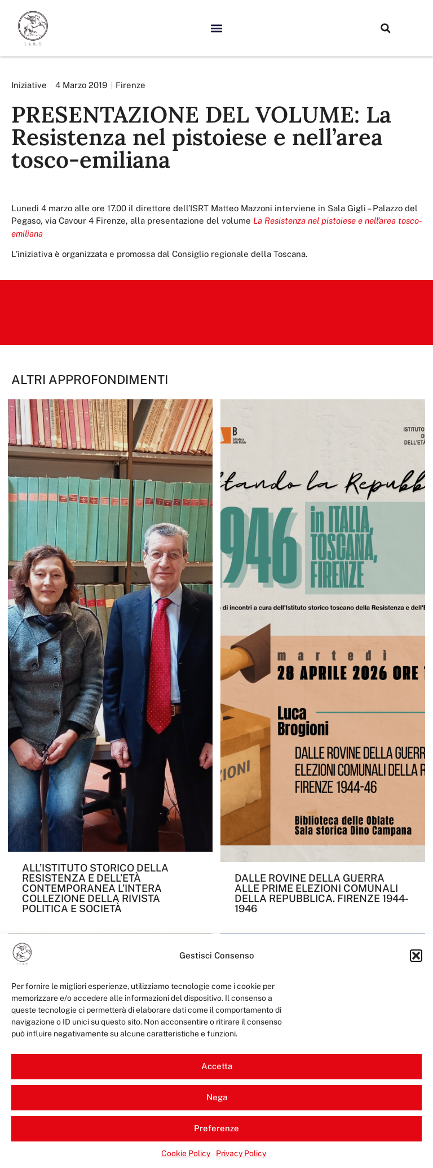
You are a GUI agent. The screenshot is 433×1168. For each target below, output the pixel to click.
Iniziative (29, 85)
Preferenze (216, 1128)
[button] (416, 955)
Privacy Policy (241, 1153)
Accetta (216, 1066)
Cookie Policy (185, 1153)
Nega (216, 1097)
